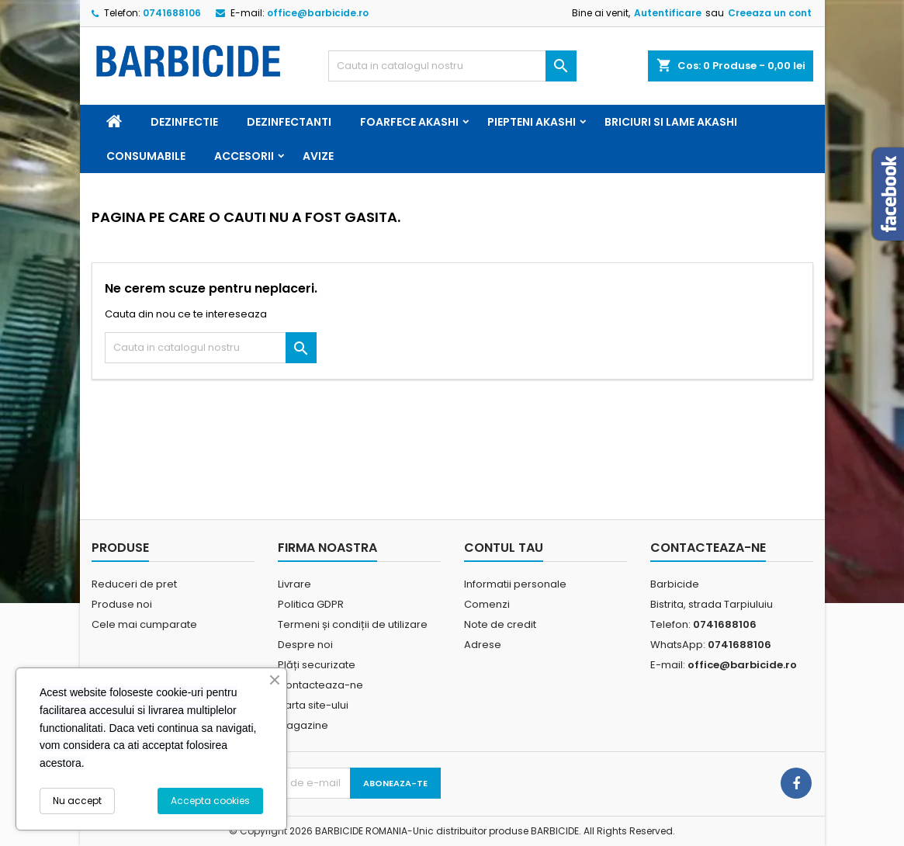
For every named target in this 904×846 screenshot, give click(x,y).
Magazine (303, 725)
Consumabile (145, 156)
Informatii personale (515, 584)
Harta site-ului (313, 705)
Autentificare (667, 12)
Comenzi (487, 604)
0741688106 (172, 12)
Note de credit (500, 624)
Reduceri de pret (134, 584)
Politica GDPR (311, 604)
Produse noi (122, 604)
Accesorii (244, 156)
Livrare (294, 584)
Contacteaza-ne (320, 685)
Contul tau (503, 547)
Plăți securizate (316, 664)
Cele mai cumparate (144, 624)
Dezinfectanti (289, 122)
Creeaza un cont (770, 12)
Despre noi (305, 644)
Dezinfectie (184, 122)
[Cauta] (452, 65)
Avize (318, 156)
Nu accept (77, 800)
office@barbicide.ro (318, 12)
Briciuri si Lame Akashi (670, 122)
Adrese (482, 644)
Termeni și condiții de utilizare (353, 624)
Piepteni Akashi (531, 122)
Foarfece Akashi (409, 122)
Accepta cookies (210, 800)
